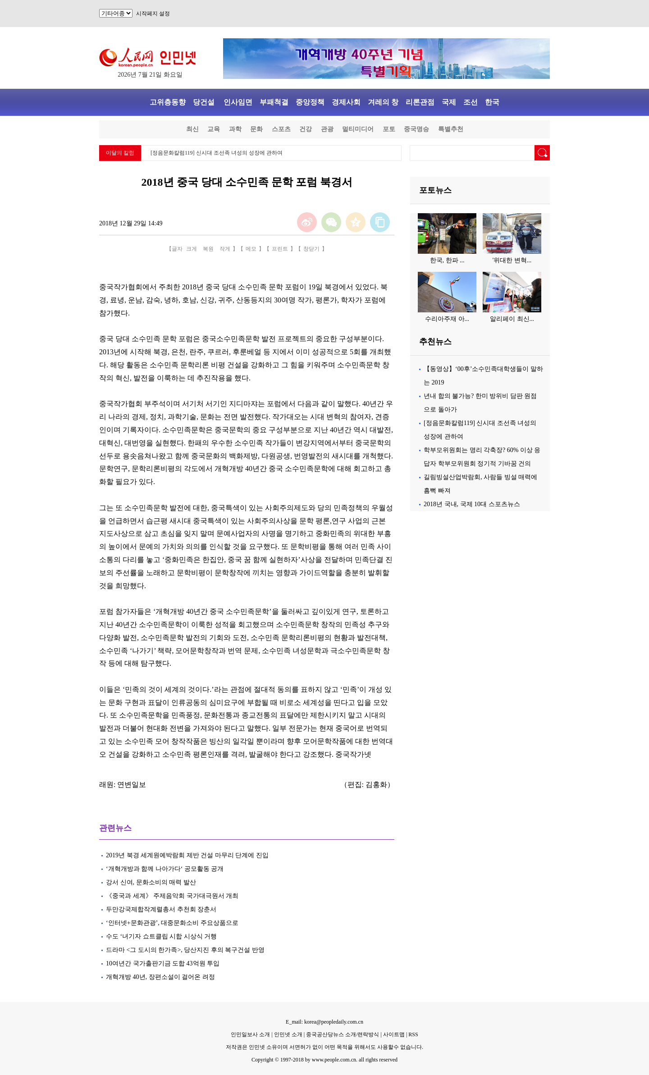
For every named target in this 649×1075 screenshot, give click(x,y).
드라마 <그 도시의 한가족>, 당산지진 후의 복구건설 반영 (185, 950)
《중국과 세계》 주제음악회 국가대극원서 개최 (172, 895)
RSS (413, 1034)
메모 (251, 249)
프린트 (280, 249)
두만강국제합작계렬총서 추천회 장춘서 (161, 909)
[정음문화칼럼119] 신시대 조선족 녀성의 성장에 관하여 (217, 153)
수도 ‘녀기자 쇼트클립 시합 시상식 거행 (161, 936)
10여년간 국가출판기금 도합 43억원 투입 (162, 963)
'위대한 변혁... (512, 260)
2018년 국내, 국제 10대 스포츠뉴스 (472, 504)
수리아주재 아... (447, 319)
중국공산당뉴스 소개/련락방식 (342, 1034)
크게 (191, 249)
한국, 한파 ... (447, 260)
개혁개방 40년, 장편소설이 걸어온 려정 (160, 977)
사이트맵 (394, 1034)
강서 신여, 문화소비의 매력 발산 (151, 882)
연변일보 (131, 784)
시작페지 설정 (153, 13)
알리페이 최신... (512, 319)
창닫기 (311, 249)
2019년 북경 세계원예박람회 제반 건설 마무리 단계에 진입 (187, 855)
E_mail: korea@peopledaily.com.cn (324, 1022)
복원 (208, 249)
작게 (224, 249)
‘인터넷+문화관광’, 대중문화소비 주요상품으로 (172, 922)
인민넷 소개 (287, 1034)
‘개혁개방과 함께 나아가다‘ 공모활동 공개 (165, 868)
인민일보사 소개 (250, 1034)
